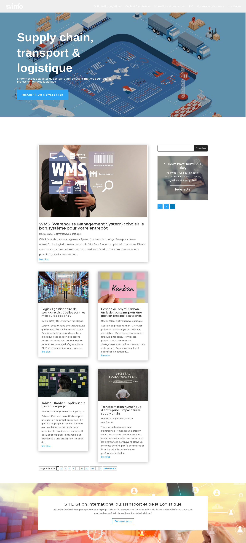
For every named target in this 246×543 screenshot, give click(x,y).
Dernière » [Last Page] (110, 468)
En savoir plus (123, 521)
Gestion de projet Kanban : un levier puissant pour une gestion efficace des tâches (121, 312)
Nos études (234, 6)
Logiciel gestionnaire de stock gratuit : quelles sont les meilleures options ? (63, 312)
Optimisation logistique (107, 6)
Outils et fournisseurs (137, 6)
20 (86, 468)
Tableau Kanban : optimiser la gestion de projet (63, 404)
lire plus (44, 259)
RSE (191, 6)
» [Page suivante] (100, 468)
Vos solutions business (210, 6)
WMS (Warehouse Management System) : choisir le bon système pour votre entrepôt (91, 226)
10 (81, 468)
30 (92, 468)
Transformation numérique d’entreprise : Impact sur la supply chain (121, 410)
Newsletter (183, 189)
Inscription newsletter (42, 94)
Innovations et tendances (169, 6)
